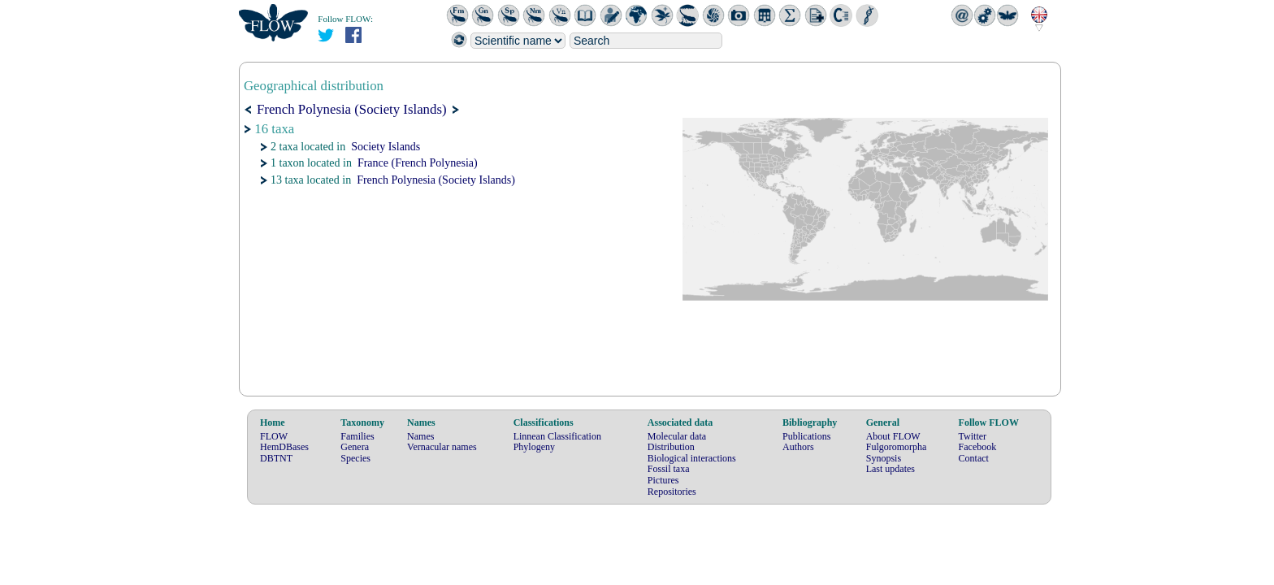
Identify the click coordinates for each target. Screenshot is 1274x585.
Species (355, 458)
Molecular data (677, 436)
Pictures (663, 480)
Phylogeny (534, 447)
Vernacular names (442, 447)
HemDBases (284, 447)
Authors (798, 447)
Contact (974, 458)
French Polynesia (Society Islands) (436, 180)
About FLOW (893, 436)
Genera (354, 447)
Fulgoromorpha (896, 447)
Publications (806, 436)
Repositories (672, 491)
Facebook (978, 447)
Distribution (671, 447)
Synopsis (883, 458)
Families (357, 436)
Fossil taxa (669, 468)
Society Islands (385, 147)
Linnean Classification (557, 436)
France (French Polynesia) (418, 163)
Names (420, 436)
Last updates (890, 468)
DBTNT (276, 458)
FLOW (274, 436)
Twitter (972, 436)
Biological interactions (692, 458)
